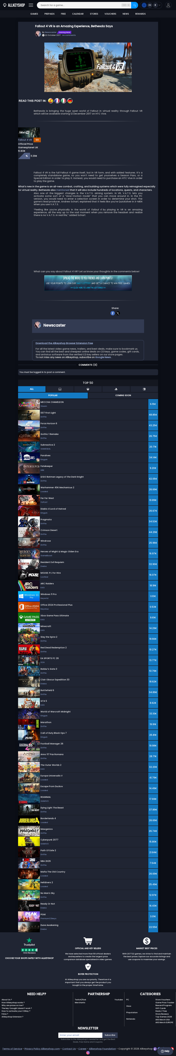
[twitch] (155, 1048)
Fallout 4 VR (25, 140)
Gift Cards (160, 1008)
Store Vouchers (162, 999)
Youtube (119, 999)
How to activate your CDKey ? (16, 1011)
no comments (69, 35)
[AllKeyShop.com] (14, 5)
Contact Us (69, 1048)
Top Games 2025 (163, 1016)
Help (165, 1051)
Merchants (80, 1002)
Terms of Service (12, 1048)
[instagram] (88, 1052)
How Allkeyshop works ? (13, 1002)
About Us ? (7, 999)
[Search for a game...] (87, 5)
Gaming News (64, 32)
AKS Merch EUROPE (164, 1022)
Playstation (132, 1012)
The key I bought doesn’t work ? (17, 1008)
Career (82, 1048)
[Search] (134, 5)
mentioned (63, 190)
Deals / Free (161, 1011)
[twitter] (117, 313)
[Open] (31, 5)
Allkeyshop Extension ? (12, 1016)
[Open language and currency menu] (151, 5)
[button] (168, 5)
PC (127, 999)
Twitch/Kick (80, 999)
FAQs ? (5, 1014)
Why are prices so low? (13, 1005)
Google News (103, 357)
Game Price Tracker (164, 1002)
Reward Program (163, 1005)
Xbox (128, 1006)
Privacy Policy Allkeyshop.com (42, 1048)
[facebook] (112, 313)
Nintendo (130, 1019)
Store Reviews (162, 1014)
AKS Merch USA (162, 1019)
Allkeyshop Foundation (102, 1048)
